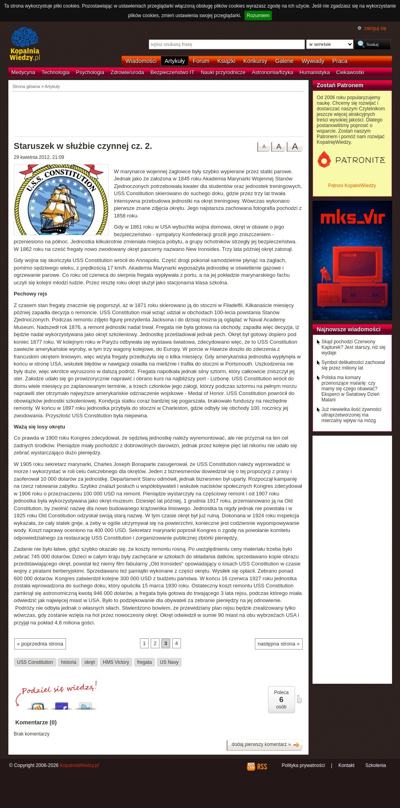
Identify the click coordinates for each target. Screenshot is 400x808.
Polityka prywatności (303, 765)
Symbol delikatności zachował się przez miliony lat (353, 365)
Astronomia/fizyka (272, 72)
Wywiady (313, 61)
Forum (201, 61)
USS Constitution (35, 662)
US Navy (169, 662)
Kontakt (346, 765)
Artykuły (175, 61)
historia (68, 662)
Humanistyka (314, 72)
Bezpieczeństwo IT (172, 72)
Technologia (56, 72)
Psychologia (90, 72)
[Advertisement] (158, 113)
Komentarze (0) (36, 722)
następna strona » (279, 644)
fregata (144, 662)
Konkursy (255, 61)
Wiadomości (141, 61)
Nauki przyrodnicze (223, 72)
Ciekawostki (350, 72)
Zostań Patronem (340, 85)
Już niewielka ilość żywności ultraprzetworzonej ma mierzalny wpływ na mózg (352, 415)
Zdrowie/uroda (127, 72)
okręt (89, 662)
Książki (226, 61)
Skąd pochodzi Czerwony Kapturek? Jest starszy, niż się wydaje (354, 347)
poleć (299, 699)
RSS (262, 767)
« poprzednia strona (40, 644)
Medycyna (23, 72)
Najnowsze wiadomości (349, 329)
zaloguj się (375, 28)
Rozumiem (258, 15)
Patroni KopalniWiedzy (352, 185)
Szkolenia (375, 765)
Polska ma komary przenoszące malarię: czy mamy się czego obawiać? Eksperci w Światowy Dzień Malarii (351, 389)
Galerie (284, 61)
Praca (340, 61)
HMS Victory (116, 662)
